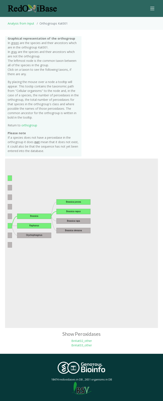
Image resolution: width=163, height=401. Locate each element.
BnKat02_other (81, 341)
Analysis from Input (21, 23)
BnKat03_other (81, 345)
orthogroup (29, 125)
